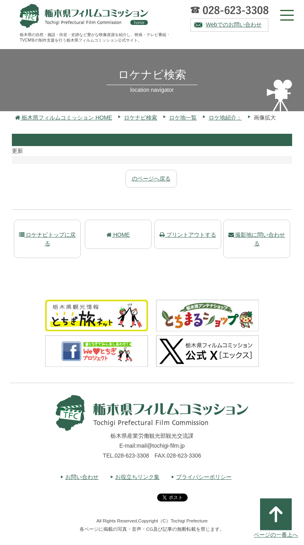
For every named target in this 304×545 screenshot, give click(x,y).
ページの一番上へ (276, 518)
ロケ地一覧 (183, 117)
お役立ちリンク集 (137, 477)
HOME (118, 235)
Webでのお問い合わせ (234, 24)
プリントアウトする (188, 235)
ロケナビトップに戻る (47, 239)
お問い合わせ (82, 477)
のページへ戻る (151, 178)
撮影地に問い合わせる (256, 239)
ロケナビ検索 (140, 117)
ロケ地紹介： (225, 117)
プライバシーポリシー (204, 477)
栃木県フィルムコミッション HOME (63, 117)
